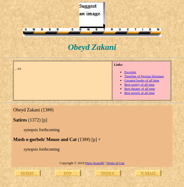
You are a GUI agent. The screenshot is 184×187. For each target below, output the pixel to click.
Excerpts (130, 72)
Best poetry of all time (139, 84)
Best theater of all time (139, 89)
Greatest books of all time (141, 80)
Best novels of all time (139, 93)
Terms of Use (115, 163)
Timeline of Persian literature (144, 76)
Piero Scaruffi (94, 163)
